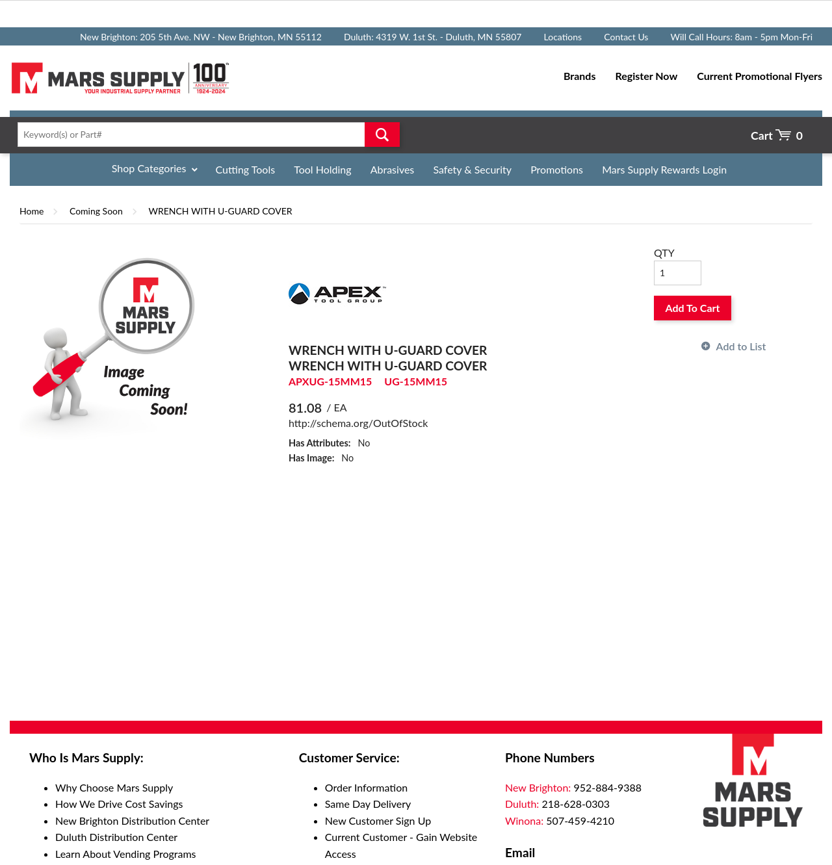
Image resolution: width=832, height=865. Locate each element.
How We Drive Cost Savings (119, 803)
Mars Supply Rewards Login (664, 169)
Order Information (366, 787)
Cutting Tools (246, 169)
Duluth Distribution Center (116, 837)
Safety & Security (472, 169)
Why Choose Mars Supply (114, 787)
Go (382, 134)
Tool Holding (322, 169)
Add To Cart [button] (693, 308)
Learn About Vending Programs (125, 853)
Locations (563, 36)
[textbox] (205, 134)
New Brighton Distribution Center (132, 820)
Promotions (556, 169)
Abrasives (392, 169)
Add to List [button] (741, 346)
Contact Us (626, 36)
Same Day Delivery (368, 803)
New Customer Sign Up (378, 820)
